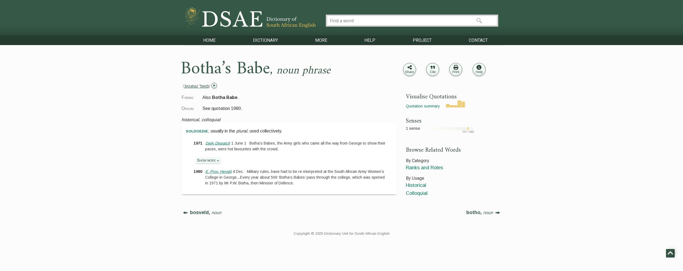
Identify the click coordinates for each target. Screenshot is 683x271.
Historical (416, 185)
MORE (321, 40)
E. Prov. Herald (218, 171)
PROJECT (422, 40)
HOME (209, 40)
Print (455, 72)
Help (479, 72)
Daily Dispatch (217, 143)
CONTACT (478, 40)
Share (409, 72)
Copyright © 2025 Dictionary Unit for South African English (342, 233)
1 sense (413, 128)
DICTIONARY (265, 40)
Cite (433, 72)
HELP (369, 40)
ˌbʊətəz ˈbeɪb (196, 86)
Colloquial (417, 193)
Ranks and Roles (424, 167)
